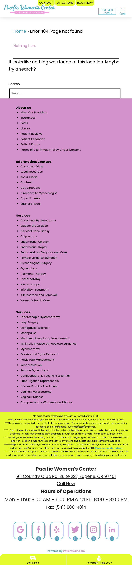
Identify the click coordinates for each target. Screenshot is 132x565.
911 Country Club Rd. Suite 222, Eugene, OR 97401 (66, 476)
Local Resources (31, 172)
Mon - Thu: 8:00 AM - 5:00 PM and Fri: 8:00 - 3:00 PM (66, 499)
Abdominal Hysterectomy (38, 220)
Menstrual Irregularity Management (45, 338)
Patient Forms (30, 144)
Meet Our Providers (33, 112)
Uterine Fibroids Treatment (39, 386)
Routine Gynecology (34, 370)
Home (19, 31)
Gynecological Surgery (36, 263)
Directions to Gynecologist (38, 193)
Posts (24, 123)
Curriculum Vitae (31, 166)
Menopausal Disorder (35, 328)
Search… (15, 84)
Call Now (66, 483)
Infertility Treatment (34, 290)
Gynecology (28, 268)
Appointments (30, 198)
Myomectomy (30, 349)
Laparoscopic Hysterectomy (40, 317)
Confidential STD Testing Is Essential (45, 376)
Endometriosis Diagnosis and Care (43, 252)
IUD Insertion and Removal (38, 295)
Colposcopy (28, 236)
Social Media (28, 177)
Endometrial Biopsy (33, 247)
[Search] (64, 93)
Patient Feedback (32, 139)
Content (26, 182)
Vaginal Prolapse (32, 397)
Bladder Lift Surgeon (34, 226)
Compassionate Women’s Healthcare (46, 402)
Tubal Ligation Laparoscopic (39, 381)
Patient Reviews (31, 134)
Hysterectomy (30, 279)
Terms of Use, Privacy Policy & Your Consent (50, 150)
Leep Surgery (29, 322)
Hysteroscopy (30, 284)
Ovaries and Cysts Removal (39, 354)
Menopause (28, 333)
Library (25, 128)
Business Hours (30, 204)
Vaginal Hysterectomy (35, 392)
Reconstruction (31, 365)
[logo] (29, 10)
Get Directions (30, 188)
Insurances (27, 118)
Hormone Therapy (33, 274)
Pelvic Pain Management (37, 360)
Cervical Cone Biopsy (34, 231)
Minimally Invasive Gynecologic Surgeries (48, 344)
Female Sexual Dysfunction (38, 258)
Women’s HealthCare (35, 300)
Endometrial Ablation (34, 242)
